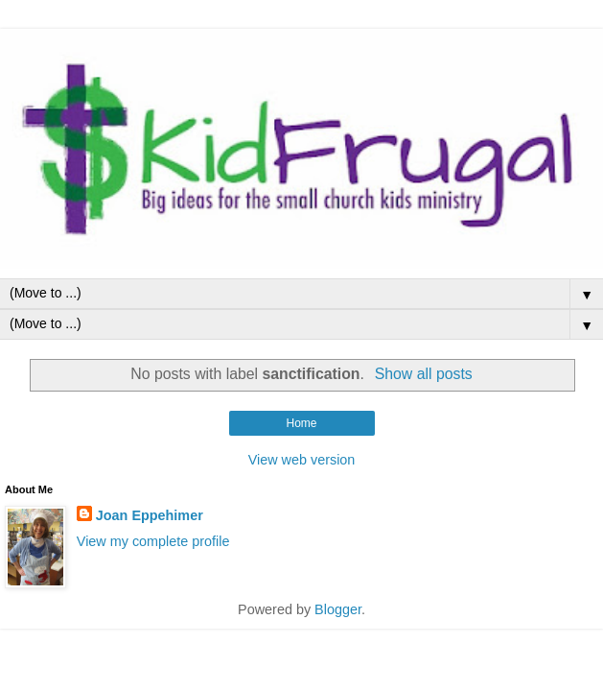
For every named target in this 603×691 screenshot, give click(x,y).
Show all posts (424, 374)
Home (301, 423)
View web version (302, 459)
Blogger (337, 609)
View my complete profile (153, 541)
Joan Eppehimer (149, 515)
